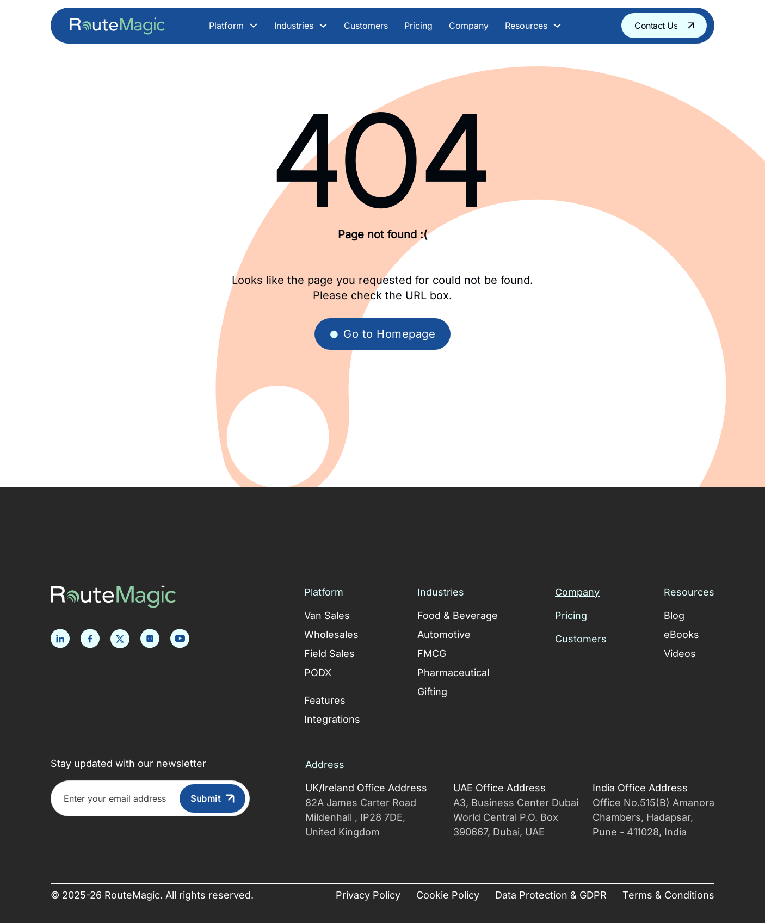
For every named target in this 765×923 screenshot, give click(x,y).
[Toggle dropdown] (253, 25)
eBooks (681, 634)
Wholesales (331, 634)
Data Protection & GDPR (551, 895)
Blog (674, 615)
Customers (366, 25)
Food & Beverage (457, 615)
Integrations (332, 719)
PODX (317, 672)
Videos (680, 653)
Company (469, 25)
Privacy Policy (368, 895)
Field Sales (329, 653)
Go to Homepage (382, 333)
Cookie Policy (447, 895)
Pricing (418, 25)
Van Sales (327, 615)
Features (325, 700)
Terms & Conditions (668, 895)
